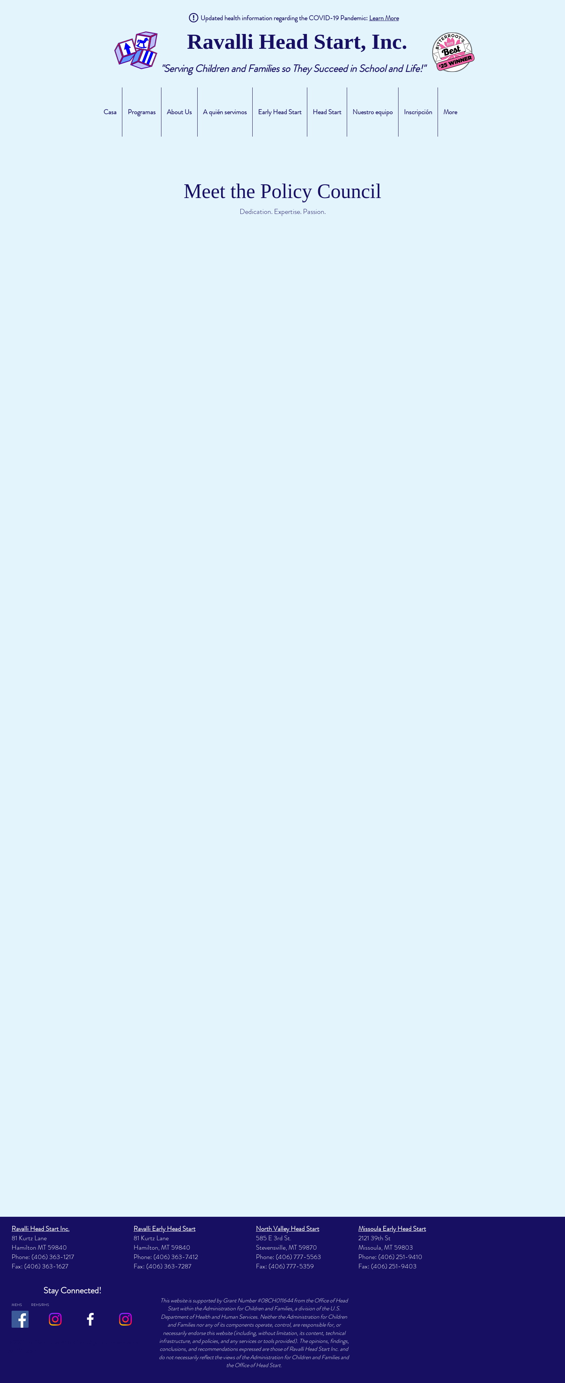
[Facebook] (20, 1319)
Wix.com (27, 1351)
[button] (141, 112)
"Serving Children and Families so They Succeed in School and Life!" (293, 68)
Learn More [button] (384, 18)
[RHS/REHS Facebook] (90, 1319)
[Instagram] (55, 1319)
